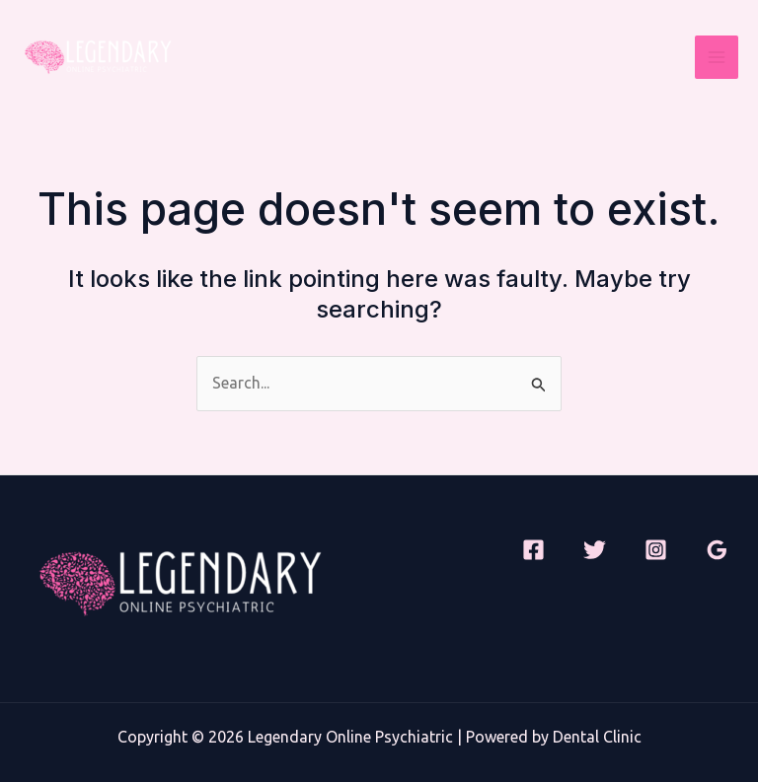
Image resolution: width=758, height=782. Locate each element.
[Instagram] (655, 549)
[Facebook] (533, 549)
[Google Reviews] (717, 549)
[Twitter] (594, 549)
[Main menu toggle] (716, 57)
